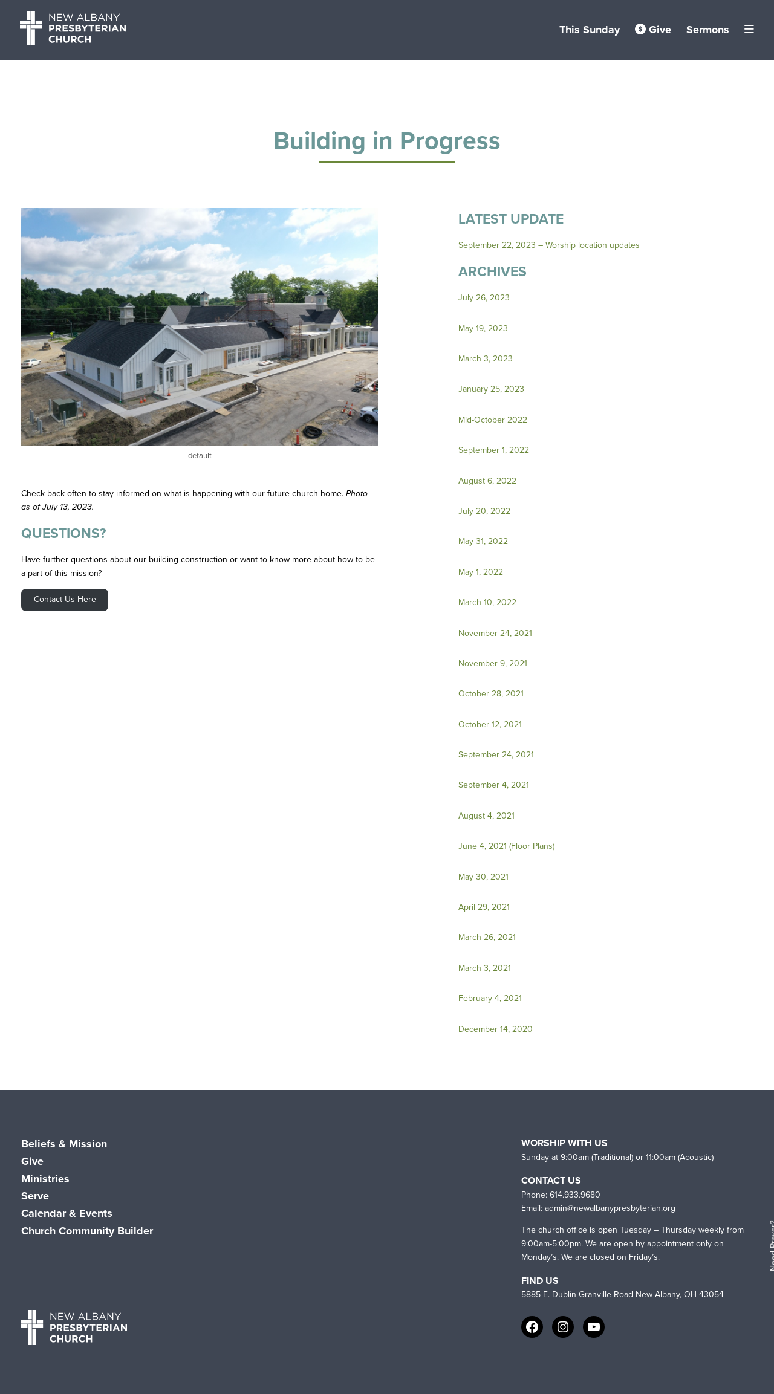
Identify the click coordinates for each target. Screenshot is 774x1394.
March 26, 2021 (487, 937)
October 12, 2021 (490, 724)
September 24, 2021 (496, 754)
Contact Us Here (65, 599)
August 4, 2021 (486, 815)
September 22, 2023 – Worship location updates (549, 245)
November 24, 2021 (495, 633)
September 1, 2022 (493, 450)
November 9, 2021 (492, 663)
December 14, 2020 (495, 1029)
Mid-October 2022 (492, 419)
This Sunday (589, 29)
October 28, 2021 (491, 693)
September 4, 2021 (493, 785)
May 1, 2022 (480, 572)
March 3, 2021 (484, 968)
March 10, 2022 (487, 602)
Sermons (707, 29)
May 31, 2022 (483, 541)
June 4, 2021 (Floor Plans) (506, 846)
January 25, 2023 (491, 389)
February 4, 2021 (490, 998)
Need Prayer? (770, 1246)
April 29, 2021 (484, 907)
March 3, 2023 (485, 358)
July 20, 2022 (484, 511)
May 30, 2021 (483, 876)
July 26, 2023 (484, 297)
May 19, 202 (480, 328)
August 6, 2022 (487, 481)
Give (653, 29)
